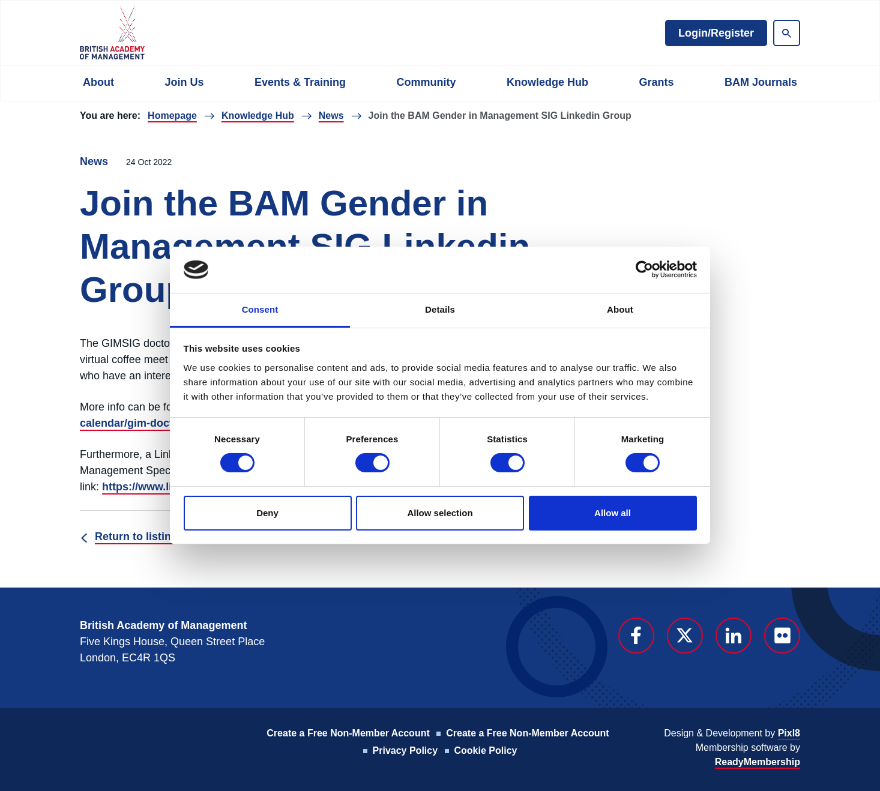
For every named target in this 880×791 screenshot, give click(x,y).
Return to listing (136, 537)
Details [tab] (440, 309)
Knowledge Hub (547, 82)
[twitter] (685, 636)
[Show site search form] (786, 33)
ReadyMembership (757, 762)
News (331, 115)
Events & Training (300, 82)
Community (426, 82)
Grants (656, 82)
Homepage (172, 115)
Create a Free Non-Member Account (348, 733)
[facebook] (636, 636)
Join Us (183, 82)
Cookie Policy (485, 750)
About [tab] (620, 309)
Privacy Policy (405, 750)
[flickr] (782, 636)
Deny (267, 513)
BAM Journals (761, 82)
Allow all (612, 513)
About (98, 82)
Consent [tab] (260, 309)
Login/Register (716, 33)
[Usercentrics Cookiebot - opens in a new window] (644, 269)
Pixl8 (789, 733)
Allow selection (439, 513)
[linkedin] (734, 636)
